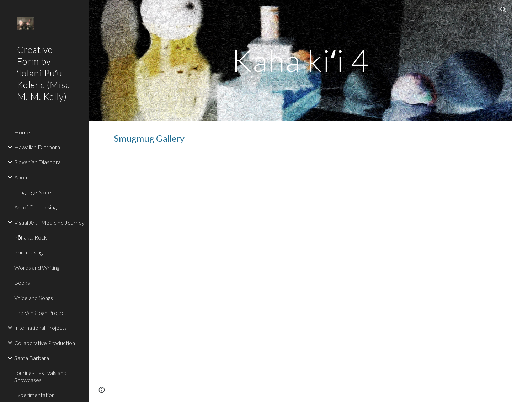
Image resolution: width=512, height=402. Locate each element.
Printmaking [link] (28, 252)
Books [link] (22, 282)
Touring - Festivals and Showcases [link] (40, 376)
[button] (503, 9)
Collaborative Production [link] (44, 342)
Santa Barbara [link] (31, 357)
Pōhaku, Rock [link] (30, 237)
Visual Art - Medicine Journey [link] (49, 222)
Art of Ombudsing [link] (35, 207)
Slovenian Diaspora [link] (37, 162)
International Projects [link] (40, 327)
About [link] (21, 177)
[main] (300, 60)
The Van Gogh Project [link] (40, 312)
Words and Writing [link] (36, 267)
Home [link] (22, 132)
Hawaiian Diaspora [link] (37, 147)
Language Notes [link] (34, 192)
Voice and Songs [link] (33, 297)
